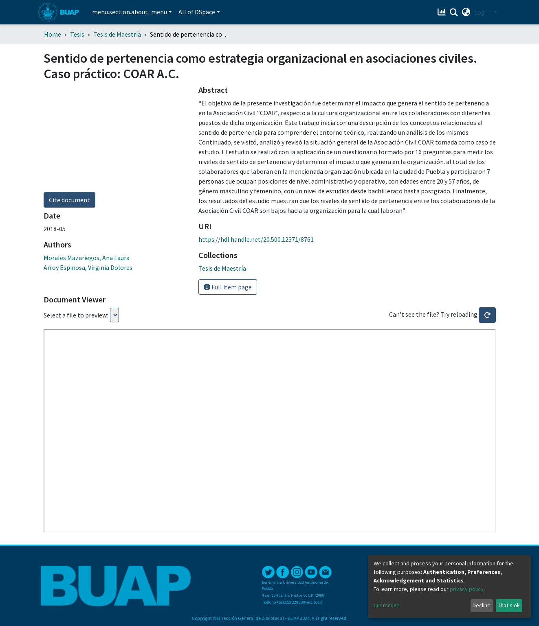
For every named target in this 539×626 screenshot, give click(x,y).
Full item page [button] (228, 287)
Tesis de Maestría (117, 34)
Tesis (77, 34)
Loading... (114, 315)
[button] (466, 12)
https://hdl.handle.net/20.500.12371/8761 (256, 239)
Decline (482, 605)
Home (52, 34)
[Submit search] (453, 12)
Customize (387, 605)
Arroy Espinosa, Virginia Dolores (88, 267)
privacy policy (467, 589)
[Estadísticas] (442, 12)
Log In (483, 12)
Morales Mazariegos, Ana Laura (87, 258)
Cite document (69, 200)
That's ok (509, 605)
